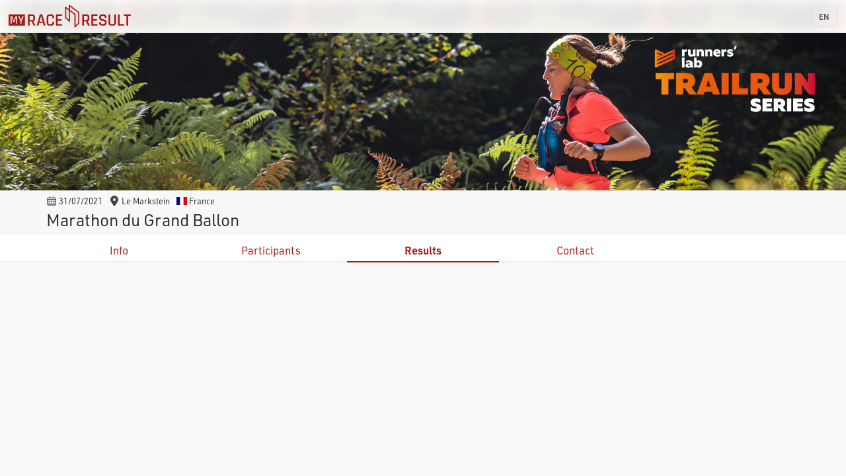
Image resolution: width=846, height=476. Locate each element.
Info (119, 250)
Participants (271, 250)
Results (423, 250)
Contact (575, 250)
